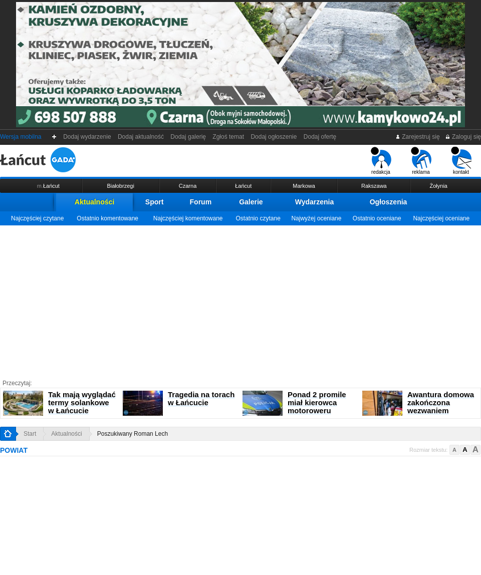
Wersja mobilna (20, 136)
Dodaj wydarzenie (87, 136)
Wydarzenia (314, 202)
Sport (154, 202)
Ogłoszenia (388, 202)
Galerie (251, 202)
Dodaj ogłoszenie (274, 136)
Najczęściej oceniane (441, 218)
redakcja (381, 161)
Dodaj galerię (188, 136)
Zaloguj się (463, 136)
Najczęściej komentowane (188, 218)
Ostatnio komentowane (107, 218)
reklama (421, 161)
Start (30, 433)
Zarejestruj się (417, 136)
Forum (201, 202)
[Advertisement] (240, 300)
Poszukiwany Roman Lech (132, 433)
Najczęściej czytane (37, 218)
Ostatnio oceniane (377, 218)
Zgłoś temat (228, 136)
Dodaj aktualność (140, 136)
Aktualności (94, 202)
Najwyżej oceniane (316, 218)
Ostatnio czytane (257, 218)
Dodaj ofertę (320, 136)
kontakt (461, 161)
